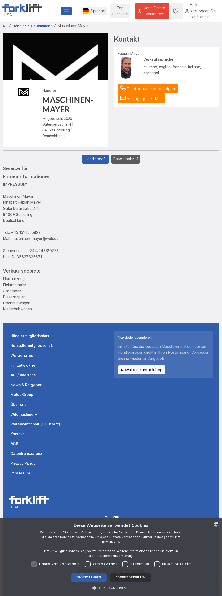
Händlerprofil (95, 158)
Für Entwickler (22, 365)
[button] (141, 98)
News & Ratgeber (26, 384)
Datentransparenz (26, 453)
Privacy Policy (22, 463)
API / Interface (23, 375)
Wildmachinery (23, 414)
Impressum (20, 473)
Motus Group (21, 394)
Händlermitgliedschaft (29, 335)
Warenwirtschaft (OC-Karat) (35, 424)
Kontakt (17, 434)
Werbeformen (22, 355)
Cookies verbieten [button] (131, 577)
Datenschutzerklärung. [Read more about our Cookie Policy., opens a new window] (117, 556)
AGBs (15, 443)
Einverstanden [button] (88, 577)
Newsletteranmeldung (141, 370)
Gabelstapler (126, 158)
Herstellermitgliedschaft (31, 345)
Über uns (18, 404)
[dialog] (111, 557)
